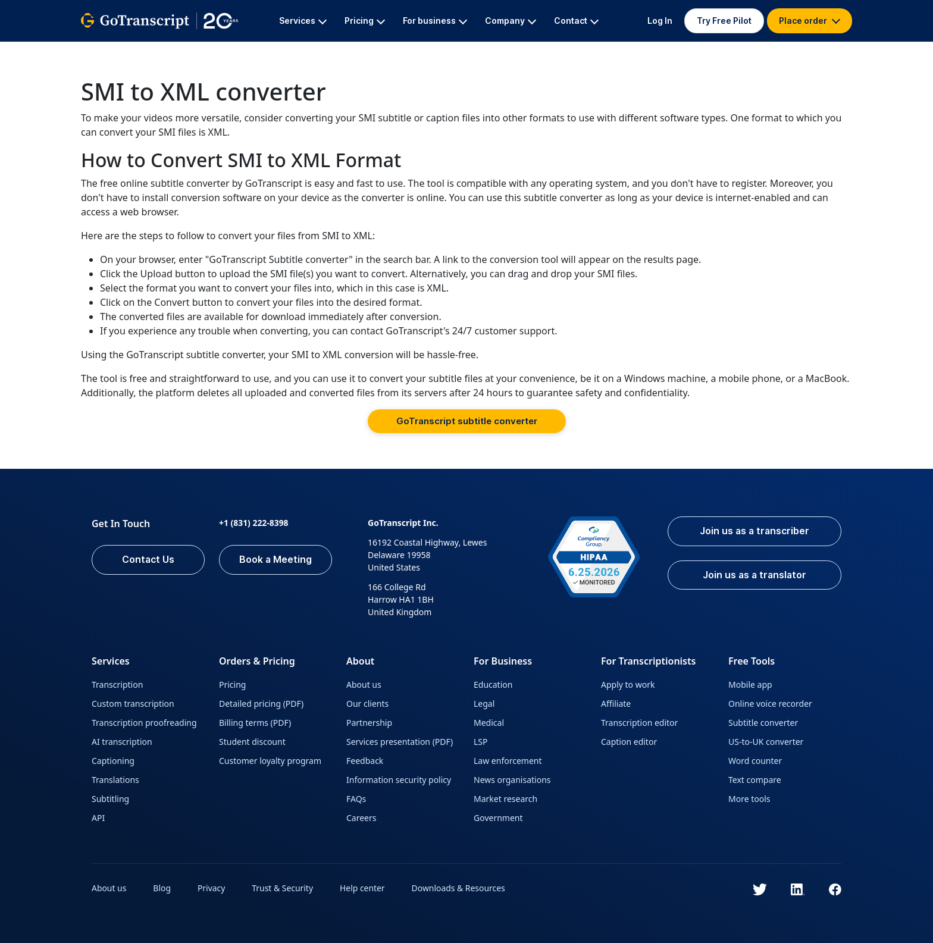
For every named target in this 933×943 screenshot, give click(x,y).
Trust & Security (283, 888)
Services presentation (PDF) (399, 741)
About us (363, 684)
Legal (484, 703)
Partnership (369, 722)
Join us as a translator (753, 575)
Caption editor (629, 741)
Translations (115, 779)
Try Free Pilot (724, 20)
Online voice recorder (770, 703)
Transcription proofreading (144, 722)
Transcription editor (639, 722)
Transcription (117, 684)
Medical (489, 722)
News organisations (512, 779)
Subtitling (110, 798)
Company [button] (510, 20)
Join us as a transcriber (753, 531)
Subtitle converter (763, 722)
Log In (659, 20)
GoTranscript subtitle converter (466, 421)
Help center (363, 888)
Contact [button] (576, 20)
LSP (481, 741)
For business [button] (435, 20)
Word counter (755, 760)
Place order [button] (809, 20)
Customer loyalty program (270, 760)
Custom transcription (133, 703)
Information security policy (398, 779)
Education (493, 684)
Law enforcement (507, 760)
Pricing (232, 684)
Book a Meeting (275, 560)
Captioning (113, 760)
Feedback (364, 760)
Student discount (252, 741)
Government (498, 817)
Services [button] (303, 20)
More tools (749, 798)
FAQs (356, 798)
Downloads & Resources (460, 888)
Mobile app (750, 684)
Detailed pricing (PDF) (261, 703)
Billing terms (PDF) (255, 722)
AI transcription (122, 741)
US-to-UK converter (765, 741)
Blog (162, 888)
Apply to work (628, 684)
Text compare (754, 779)
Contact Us (148, 560)
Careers (361, 817)
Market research (505, 798)
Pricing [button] (365, 20)
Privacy (212, 888)
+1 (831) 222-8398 (254, 522)
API (98, 817)
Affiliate (616, 703)
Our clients (367, 703)
